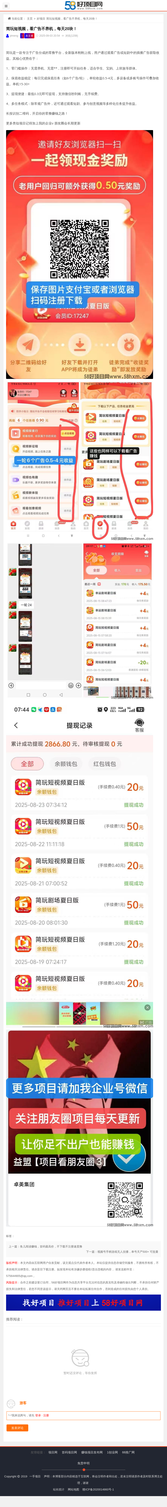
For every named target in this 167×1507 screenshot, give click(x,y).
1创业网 (112, 1452)
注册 (46, 1415)
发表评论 (17, 1428)
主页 (30, 18)
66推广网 (128, 1452)
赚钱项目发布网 (92, 1452)
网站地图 (73, 1489)
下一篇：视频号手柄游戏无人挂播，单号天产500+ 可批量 (122, 1251)
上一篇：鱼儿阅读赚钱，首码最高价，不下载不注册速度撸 (45, 1246)
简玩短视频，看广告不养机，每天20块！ (41, 29)
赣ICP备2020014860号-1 (98, 1489)
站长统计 (58, 1489)
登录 (38, 1415)
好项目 (41, 18)
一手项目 (35, 1476)
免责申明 (83, 1463)
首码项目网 (69, 1452)
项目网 (52, 1452)
